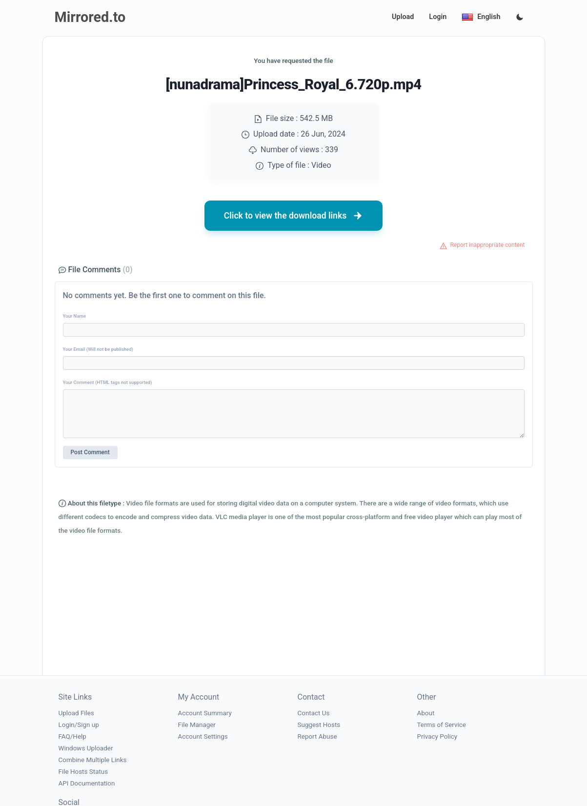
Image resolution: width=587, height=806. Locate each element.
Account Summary (205, 713)
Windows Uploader (86, 748)
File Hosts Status (83, 771)
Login (437, 17)
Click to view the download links (294, 215)
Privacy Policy (437, 736)
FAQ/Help (72, 736)
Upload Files (76, 713)
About (426, 713)
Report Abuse (317, 736)
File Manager (197, 724)
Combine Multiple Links (93, 760)
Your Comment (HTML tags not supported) (107, 382)
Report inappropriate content (487, 245)
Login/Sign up (79, 724)
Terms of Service (441, 724)
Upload (403, 17)
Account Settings (203, 736)
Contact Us (314, 713)
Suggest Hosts (319, 724)
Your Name (74, 316)
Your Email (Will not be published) (98, 349)
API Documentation (87, 783)
